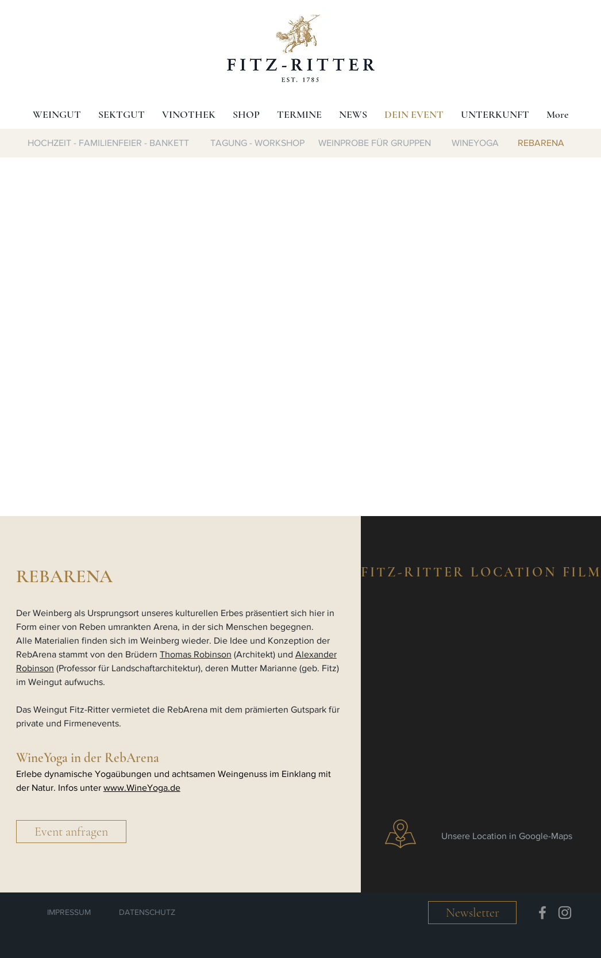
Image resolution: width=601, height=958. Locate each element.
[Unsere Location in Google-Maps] (509, 836)
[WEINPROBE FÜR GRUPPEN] (374, 143)
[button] (71, 831)
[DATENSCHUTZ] (147, 912)
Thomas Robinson (196, 654)
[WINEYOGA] (475, 143)
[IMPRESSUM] (69, 912)
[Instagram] (564, 912)
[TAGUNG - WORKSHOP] (257, 143)
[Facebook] (542, 912)
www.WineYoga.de (141, 787)
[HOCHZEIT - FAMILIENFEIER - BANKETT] (108, 143)
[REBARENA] (541, 143)
